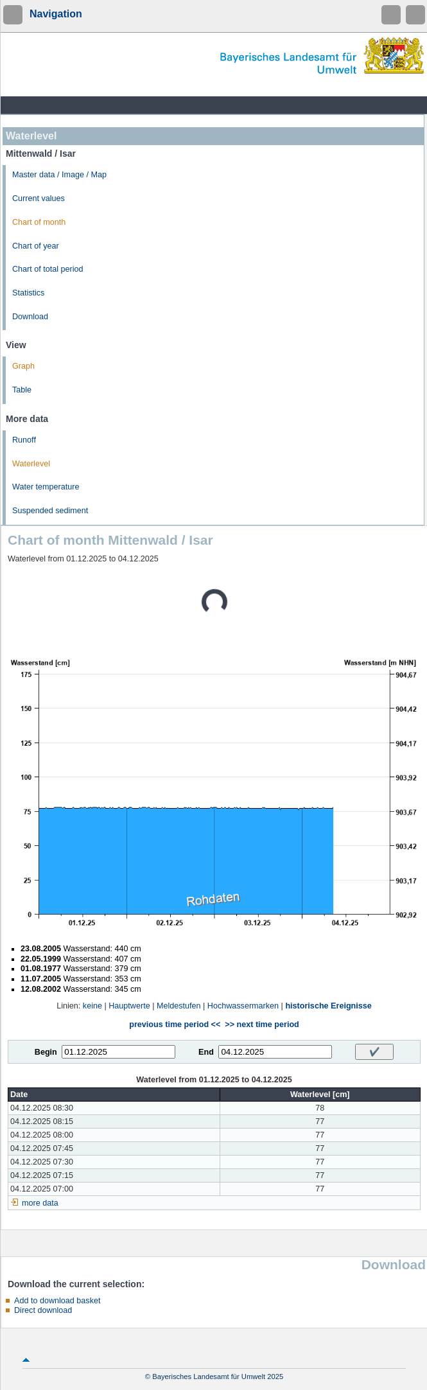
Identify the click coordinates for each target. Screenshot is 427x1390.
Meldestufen (179, 1005)
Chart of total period (47, 269)
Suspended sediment (50, 510)
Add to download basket (57, 1300)
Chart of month (38, 222)
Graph (23, 366)
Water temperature (46, 486)
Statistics (28, 292)
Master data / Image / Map (59, 174)
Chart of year (35, 246)
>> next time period (262, 1024)
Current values (38, 198)
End (206, 1052)
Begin (46, 1052)
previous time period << (174, 1024)
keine (92, 1005)
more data (40, 1203)
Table (21, 389)
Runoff (24, 439)
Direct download (43, 1310)
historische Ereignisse (328, 1005)
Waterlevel (31, 463)
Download (30, 316)
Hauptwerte (129, 1005)
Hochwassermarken (243, 1005)
